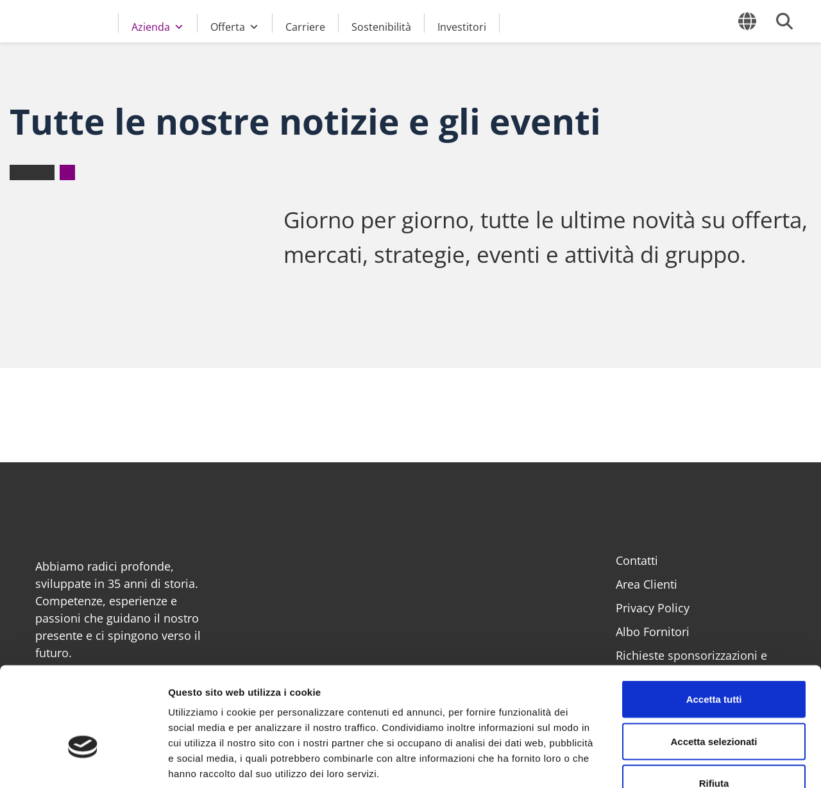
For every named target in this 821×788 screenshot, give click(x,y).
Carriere (305, 26)
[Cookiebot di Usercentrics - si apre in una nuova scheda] (83, 763)
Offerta (234, 25)
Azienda (157, 25)
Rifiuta (714, 703)
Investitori (461, 26)
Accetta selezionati (713, 662)
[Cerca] (784, 21)
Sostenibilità (381, 26)
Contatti (637, 560)
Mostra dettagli (674, 762)
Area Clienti (646, 584)
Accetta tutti (714, 619)
